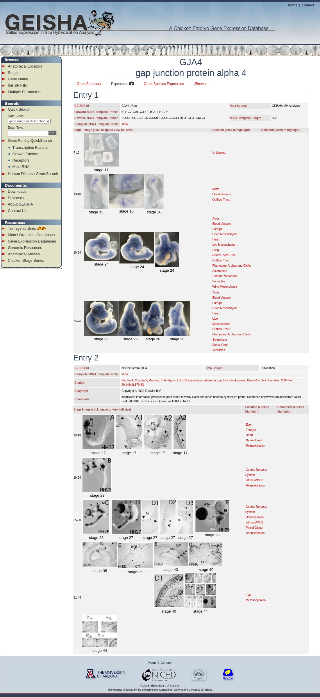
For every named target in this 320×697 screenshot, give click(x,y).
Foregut (217, 229)
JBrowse (200, 84)
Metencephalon (256, 600)
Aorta (215, 189)
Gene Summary (89, 84)
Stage (13, 72)
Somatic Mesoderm (224, 276)
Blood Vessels (221, 194)
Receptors (20, 160)
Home (153, 662)
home (292, 5)
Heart (215, 239)
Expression (122, 84)
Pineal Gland (254, 527)
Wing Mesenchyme (224, 286)
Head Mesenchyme (224, 234)
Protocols (16, 198)
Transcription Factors (30, 147)
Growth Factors (25, 154)
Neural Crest (254, 440)
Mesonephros (221, 323)
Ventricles (218, 281)
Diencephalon (255, 517)
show (124, 124)
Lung (215, 250)
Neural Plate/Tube (224, 255)
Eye (248, 424)
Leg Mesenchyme (223, 244)
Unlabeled (219, 152)
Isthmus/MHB (254, 480)
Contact (166, 662)
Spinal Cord (220, 344)
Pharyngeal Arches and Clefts (231, 265)
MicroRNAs (21, 166)
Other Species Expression (164, 84)
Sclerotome (219, 271)
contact (308, 5)
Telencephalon (255, 445)
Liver (215, 318)
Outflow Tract (221, 199)
